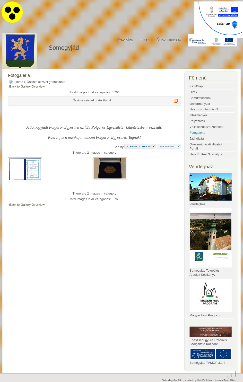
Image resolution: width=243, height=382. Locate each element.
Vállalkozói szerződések (206, 127)
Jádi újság (197, 138)
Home (19, 82)
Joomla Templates (225, 380)
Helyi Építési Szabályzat (206, 154)
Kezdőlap (125, 39)
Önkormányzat (169, 39)
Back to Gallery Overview (27, 86)
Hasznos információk (204, 109)
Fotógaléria (197, 132)
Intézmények (199, 115)
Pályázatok (197, 121)
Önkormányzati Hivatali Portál (206, 146)
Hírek (145, 39)
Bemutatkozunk (200, 98)
